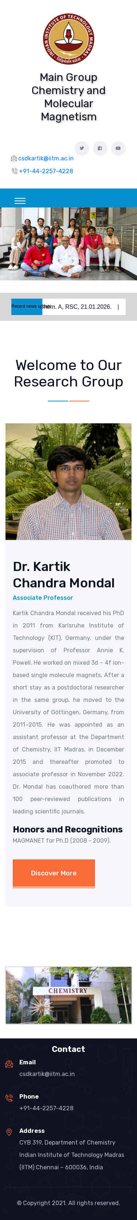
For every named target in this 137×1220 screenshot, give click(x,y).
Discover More (54, 873)
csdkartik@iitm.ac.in (47, 1074)
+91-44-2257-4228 (46, 1108)
